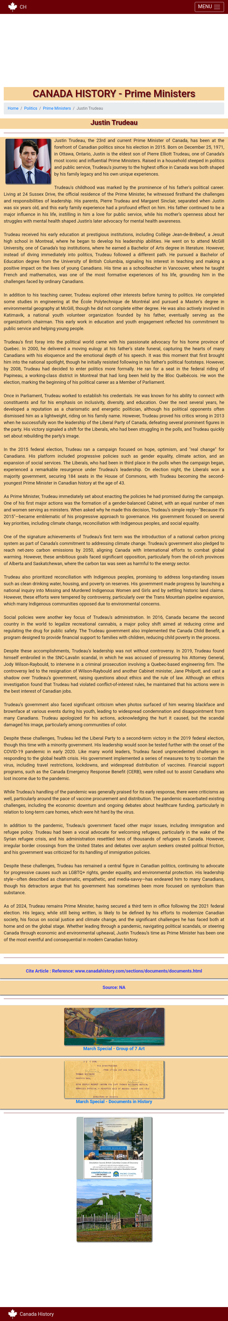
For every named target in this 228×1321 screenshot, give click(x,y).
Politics (30, 108)
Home (13, 108)
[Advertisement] (114, 52)
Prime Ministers (57, 108)
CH (23, 7)
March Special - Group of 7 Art (114, 1048)
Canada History (37, 1314)
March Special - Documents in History (114, 1101)
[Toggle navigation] (217, 1314)
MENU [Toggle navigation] (209, 7)
